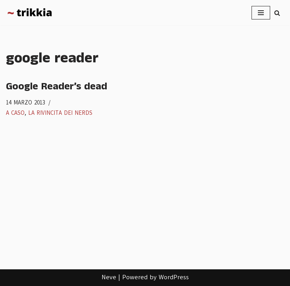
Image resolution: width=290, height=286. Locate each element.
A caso (15, 113)
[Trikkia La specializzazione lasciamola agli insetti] (30, 13)
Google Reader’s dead (56, 86)
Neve (109, 277)
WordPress (174, 277)
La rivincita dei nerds (60, 113)
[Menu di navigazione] (261, 12)
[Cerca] (277, 13)
